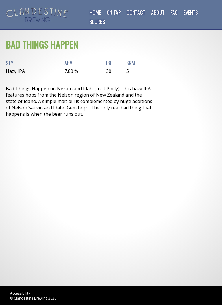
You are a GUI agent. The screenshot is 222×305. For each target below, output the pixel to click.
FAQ (174, 12)
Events (191, 12)
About (158, 12)
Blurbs (97, 21)
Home (95, 12)
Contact (136, 12)
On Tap (114, 12)
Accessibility (20, 293)
